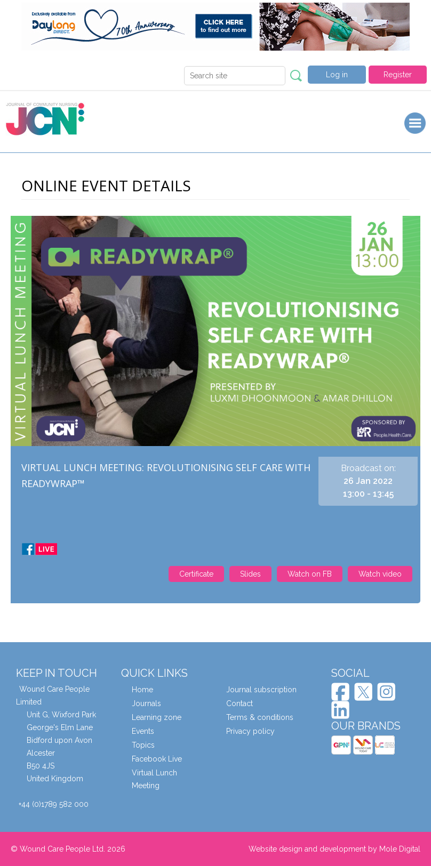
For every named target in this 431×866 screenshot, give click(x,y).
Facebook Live (157, 759)
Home (142, 689)
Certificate (196, 574)
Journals (146, 703)
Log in (337, 74)
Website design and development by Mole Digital (334, 849)
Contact (239, 703)
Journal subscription (261, 689)
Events (143, 731)
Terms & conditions (259, 717)
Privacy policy (250, 731)
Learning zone (156, 717)
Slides (250, 574)
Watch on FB (310, 574)
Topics (143, 745)
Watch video (380, 574)
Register (398, 74)
